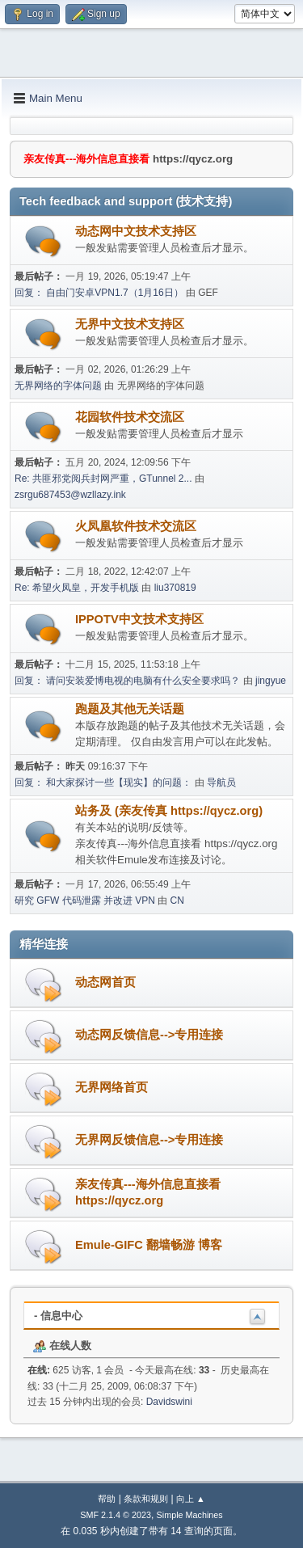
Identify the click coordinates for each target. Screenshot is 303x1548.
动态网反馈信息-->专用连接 (149, 1034)
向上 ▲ (190, 1499)
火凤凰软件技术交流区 (135, 526)
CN (177, 900)
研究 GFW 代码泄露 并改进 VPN (85, 900)
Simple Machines (190, 1515)
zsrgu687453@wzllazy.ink (70, 494)
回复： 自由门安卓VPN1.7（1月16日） (99, 292)
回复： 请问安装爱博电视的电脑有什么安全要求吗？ (127, 680)
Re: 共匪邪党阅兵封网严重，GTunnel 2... (103, 478)
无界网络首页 (111, 1087)
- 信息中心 (58, 1316)
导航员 (221, 782)
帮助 (107, 1499)
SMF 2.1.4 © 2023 (115, 1515)
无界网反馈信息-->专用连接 (149, 1139)
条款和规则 (146, 1499)
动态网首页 (105, 982)
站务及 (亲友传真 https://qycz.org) (169, 810)
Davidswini (169, 1401)
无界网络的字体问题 (58, 385)
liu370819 (175, 587)
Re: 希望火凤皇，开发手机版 (77, 587)
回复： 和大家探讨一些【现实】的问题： (103, 782)
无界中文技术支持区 (129, 324)
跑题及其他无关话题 (129, 708)
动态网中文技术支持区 (135, 231)
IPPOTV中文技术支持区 (139, 619)
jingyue (270, 680)
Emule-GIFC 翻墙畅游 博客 (148, 1244)
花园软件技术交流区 (129, 417)
